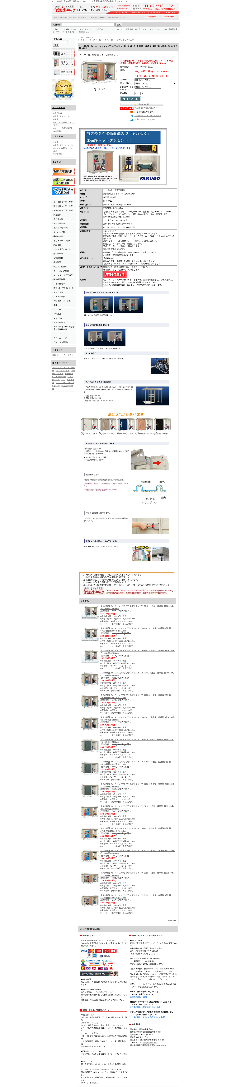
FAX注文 (122, 17)
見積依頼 (102, 17)
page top (172, 920)
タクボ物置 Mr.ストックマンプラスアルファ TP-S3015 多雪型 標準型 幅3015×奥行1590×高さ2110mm (137, 652)
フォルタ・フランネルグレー (82, 29)
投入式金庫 (58, 219)
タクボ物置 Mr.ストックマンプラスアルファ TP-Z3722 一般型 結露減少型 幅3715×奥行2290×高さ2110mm (135, 896)
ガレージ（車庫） (61, 342)
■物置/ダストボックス (63, 116)
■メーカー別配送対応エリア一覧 (63, 129)
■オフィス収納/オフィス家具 (64, 123)
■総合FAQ (57, 113)
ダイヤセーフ (59, 322)
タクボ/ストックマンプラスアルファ (120, 40)
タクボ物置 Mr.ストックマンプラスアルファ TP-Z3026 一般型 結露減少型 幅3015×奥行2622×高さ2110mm (135, 763)
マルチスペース (60, 292)
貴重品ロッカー (95, 32)
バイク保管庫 (59, 283)
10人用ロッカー (102, 29)
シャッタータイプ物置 (63, 275)
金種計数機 (58, 257)
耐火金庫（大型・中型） (64, 210)
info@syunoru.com (150, 1043)
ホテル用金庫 (59, 223)
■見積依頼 (57, 153)
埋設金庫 (57, 245)
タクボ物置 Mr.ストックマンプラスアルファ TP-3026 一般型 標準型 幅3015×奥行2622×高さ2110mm (137, 741)
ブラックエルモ (156, 29)
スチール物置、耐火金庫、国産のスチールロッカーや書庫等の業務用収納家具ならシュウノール (89, 1)
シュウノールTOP (85, 37)
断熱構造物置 (59, 279)
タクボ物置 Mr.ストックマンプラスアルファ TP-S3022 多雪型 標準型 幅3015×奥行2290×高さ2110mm (137, 719)
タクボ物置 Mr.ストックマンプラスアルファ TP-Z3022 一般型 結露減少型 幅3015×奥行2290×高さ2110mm (135, 696)
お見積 (106, 249)
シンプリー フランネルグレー (75, 32)
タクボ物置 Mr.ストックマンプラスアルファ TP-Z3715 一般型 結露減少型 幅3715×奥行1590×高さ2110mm (135, 830)
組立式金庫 (58, 253)
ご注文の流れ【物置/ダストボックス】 (145, 1007)
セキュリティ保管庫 (62, 240)
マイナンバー (59, 318)
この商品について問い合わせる (148, 116)
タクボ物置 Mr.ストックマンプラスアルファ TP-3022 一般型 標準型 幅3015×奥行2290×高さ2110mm (137, 674)
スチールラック (60, 337)
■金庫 (55, 119)
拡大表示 (99, 89)
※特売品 (57, 313)
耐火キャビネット (61, 227)
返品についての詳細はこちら (147, 108)
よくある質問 (58, 107)
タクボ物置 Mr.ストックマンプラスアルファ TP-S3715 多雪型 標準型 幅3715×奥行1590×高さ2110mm (137, 852)
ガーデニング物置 (61, 270)
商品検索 (56, 25)
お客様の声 (81, 17)
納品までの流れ (60, 17)
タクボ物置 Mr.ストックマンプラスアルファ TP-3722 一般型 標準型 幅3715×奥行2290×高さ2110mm (137, 874)
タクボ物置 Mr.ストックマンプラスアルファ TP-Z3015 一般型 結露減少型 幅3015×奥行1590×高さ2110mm (135, 630)
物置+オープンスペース (63, 288)
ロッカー (57, 309)
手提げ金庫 (58, 236)
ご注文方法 (57, 136)
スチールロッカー (117, 29)
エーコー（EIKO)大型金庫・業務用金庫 (63, 327)
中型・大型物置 (60, 266)
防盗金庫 (57, 214)
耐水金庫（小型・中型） (64, 206)
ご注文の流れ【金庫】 (139, 997)
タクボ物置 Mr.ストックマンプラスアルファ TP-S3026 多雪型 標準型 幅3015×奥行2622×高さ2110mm (137, 785)
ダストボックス (60, 296)
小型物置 (57, 262)
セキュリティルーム (62, 249)
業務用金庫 (57, 32)
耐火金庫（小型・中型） (64, 202)
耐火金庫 (129, 29)
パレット (57, 333)
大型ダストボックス (62, 301)
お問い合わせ (113, 17)
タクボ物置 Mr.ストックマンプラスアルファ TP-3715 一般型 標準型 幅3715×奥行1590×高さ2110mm (137, 807)
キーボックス (59, 232)
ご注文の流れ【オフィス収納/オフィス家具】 (148, 1018)
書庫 (55, 305)
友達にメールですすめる (145, 119)
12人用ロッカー (141, 29)
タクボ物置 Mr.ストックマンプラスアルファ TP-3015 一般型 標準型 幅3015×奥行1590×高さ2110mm (137, 607)
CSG (165, 29)
